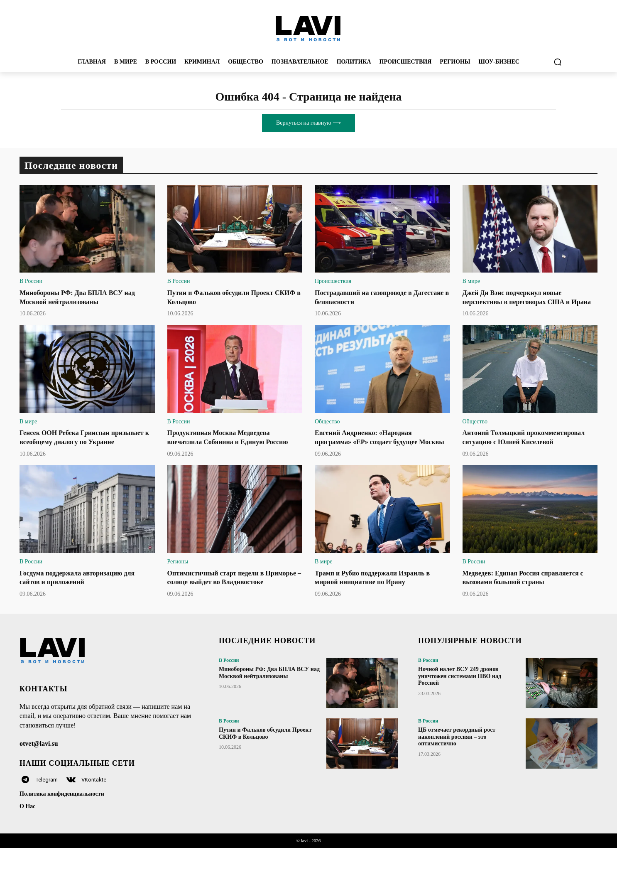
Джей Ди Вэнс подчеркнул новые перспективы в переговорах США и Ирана (523, 301)
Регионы (178, 579)
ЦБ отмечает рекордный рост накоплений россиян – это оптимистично (456, 764)
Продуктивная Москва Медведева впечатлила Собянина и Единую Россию (225, 451)
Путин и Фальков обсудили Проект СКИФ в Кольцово (265, 760)
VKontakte (93, 807)
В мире (471, 281)
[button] (558, 62)
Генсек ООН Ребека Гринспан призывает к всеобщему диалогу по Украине (80, 451)
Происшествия (333, 281)
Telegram (47, 807)
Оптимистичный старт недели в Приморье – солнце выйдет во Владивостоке (221, 600)
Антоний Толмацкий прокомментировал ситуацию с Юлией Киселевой (528, 451)
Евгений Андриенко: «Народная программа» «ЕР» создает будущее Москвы (372, 451)
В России (31, 281)
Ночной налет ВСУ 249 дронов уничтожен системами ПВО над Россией (459, 703)
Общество (327, 430)
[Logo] (308, 28)
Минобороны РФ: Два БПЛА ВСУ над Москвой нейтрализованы (269, 699)
